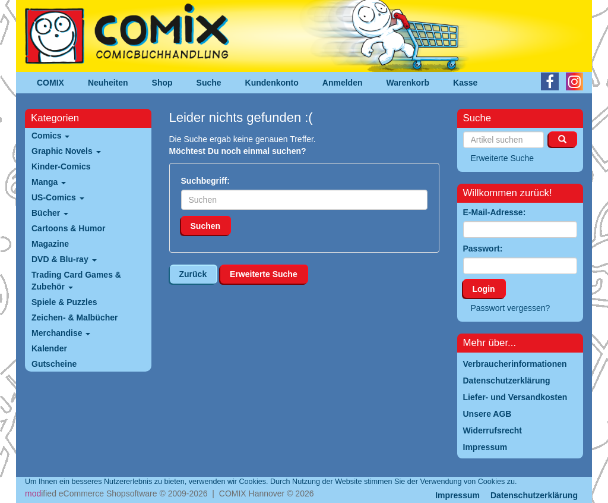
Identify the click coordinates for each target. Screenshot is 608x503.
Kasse (465, 82)
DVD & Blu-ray (64, 259)
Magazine (50, 244)
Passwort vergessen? (510, 308)
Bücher (49, 213)
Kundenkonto (272, 82)
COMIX (50, 82)
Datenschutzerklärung (534, 495)
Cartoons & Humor (68, 228)
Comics (50, 135)
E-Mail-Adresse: (494, 212)
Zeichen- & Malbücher (74, 317)
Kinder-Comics (61, 166)
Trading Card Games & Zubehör (76, 280)
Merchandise (60, 333)
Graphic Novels (66, 151)
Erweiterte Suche (263, 274)
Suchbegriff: (205, 181)
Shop (162, 82)
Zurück (193, 274)
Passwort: (483, 248)
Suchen (206, 226)
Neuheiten (108, 82)
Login (484, 289)
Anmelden (342, 82)
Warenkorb (408, 82)
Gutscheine (54, 364)
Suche (209, 82)
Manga (48, 182)
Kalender (49, 348)
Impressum (457, 495)
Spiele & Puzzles (64, 302)
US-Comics (57, 197)
